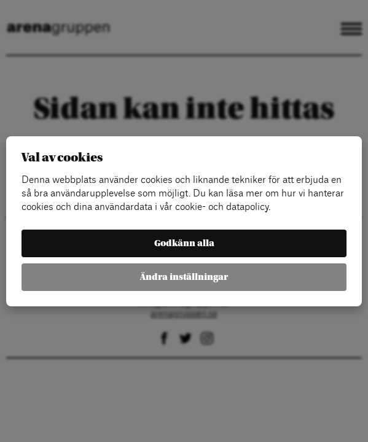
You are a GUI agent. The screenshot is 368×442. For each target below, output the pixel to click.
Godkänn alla (184, 243)
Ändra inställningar (184, 277)
